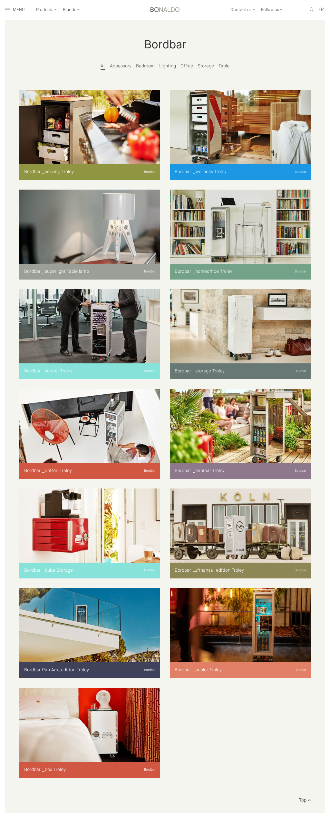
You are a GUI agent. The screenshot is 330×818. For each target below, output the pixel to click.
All (103, 66)
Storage (206, 66)
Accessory (120, 66)
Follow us (271, 10)
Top (305, 800)
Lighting (167, 66)
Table (223, 66)
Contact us (242, 10)
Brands (71, 10)
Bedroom (145, 66)
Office (186, 66)
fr (321, 9)
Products (46, 10)
